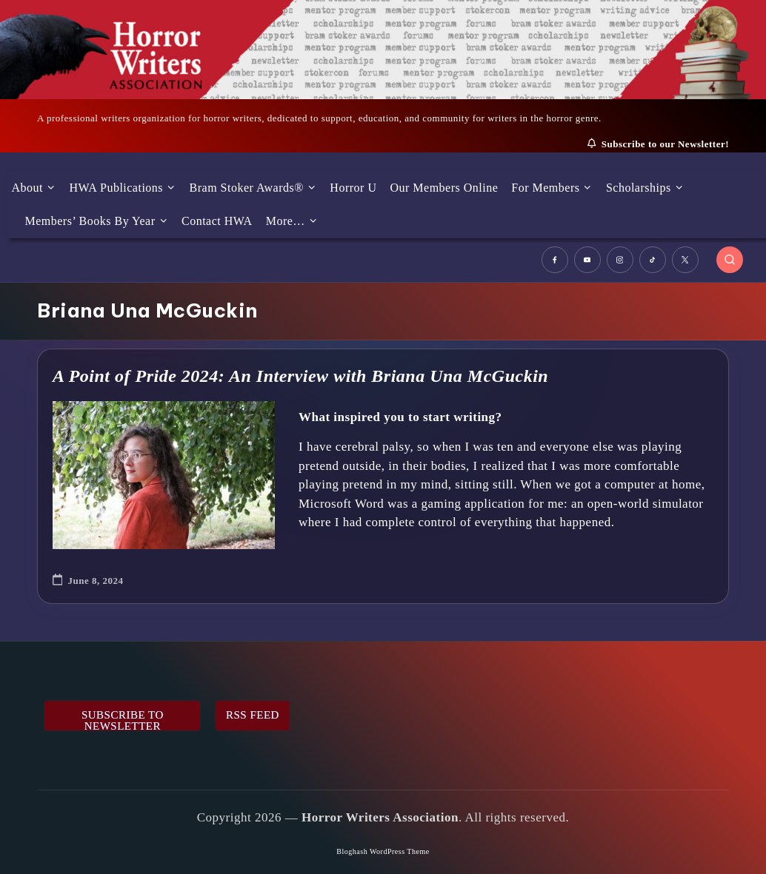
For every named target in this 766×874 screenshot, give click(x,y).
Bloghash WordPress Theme (382, 851)
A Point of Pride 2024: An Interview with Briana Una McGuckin (300, 376)
